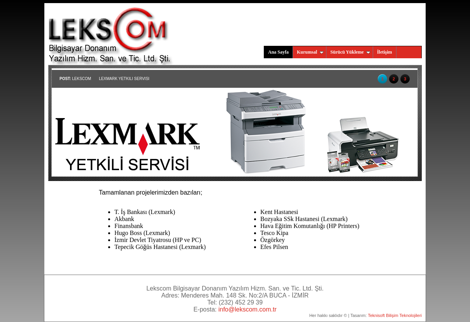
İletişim (384, 52)
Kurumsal (310, 52)
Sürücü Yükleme (350, 52)
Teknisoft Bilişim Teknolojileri (395, 315)
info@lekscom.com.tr (247, 309)
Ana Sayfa (278, 52)
